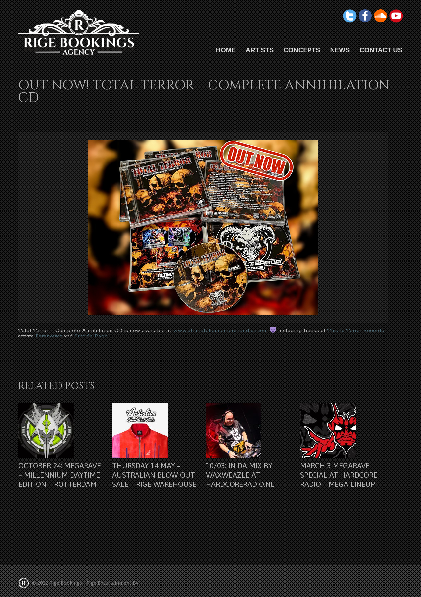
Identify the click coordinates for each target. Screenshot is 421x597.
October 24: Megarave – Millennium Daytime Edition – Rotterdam (59, 474)
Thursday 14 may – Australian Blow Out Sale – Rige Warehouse (154, 474)
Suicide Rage (91, 336)
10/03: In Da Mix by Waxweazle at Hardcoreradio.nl (240, 474)
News (340, 50)
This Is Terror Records (355, 330)
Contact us (380, 50)
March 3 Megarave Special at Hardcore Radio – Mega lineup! (338, 474)
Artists (260, 50)
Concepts (302, 50)
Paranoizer (49, 336)
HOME (226, 50)
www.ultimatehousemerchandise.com (220, 330)
